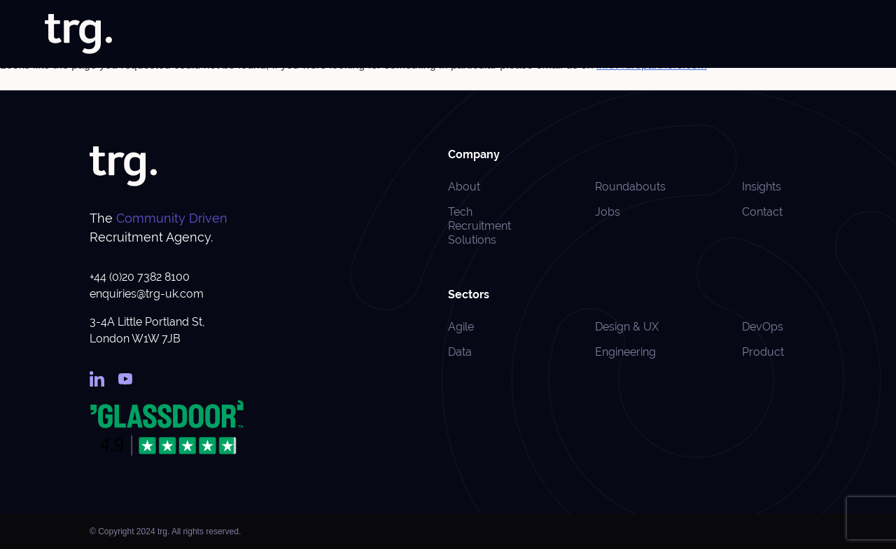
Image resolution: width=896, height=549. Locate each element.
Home (356, 34)
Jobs (440, 34)
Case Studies (640, 34)
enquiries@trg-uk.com (147, 293)
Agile (461, 326)
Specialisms (559, 34)
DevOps (762, 326)
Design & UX (627, 326)
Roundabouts (768, 34)
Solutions (487, 34)
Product (763, 352)
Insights (703, 34)
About (400, 34)
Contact (762, 211)
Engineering (625, 352)
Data (460, 352)
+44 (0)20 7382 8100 (140, 277)
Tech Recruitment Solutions (479, 225)
